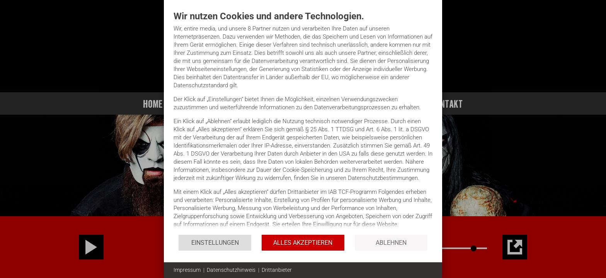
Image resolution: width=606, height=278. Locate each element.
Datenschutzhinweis (231, 270)
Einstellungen (215, 242)
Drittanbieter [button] (277, 270)
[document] (303, 122)
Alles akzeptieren (302, 242)
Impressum (187, 270)
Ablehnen (391, 242)
